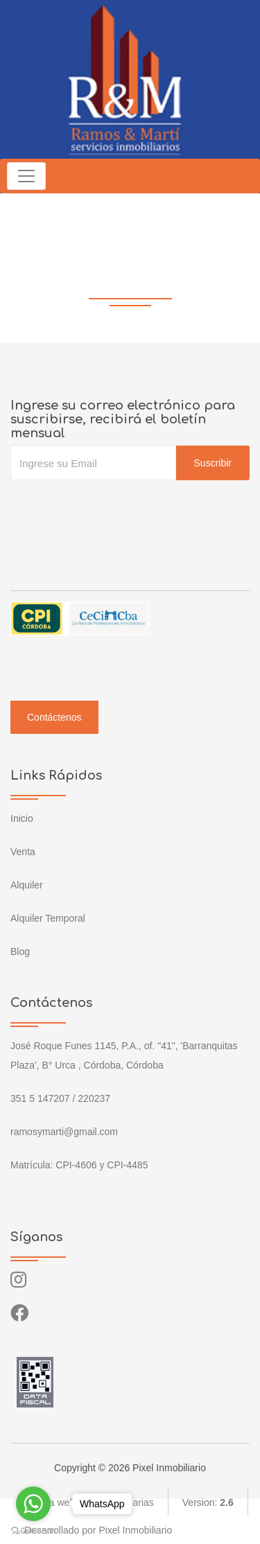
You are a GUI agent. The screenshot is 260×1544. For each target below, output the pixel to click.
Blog (20, 951)
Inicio (21, 818)
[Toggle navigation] (26, 176)
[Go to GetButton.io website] (33, 1530)
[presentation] (115, 508)
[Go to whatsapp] (33, 1503)
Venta (22, 851)
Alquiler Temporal (47, 918)
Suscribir (213, 462)
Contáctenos (54, 717)
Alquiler (26, 885)
